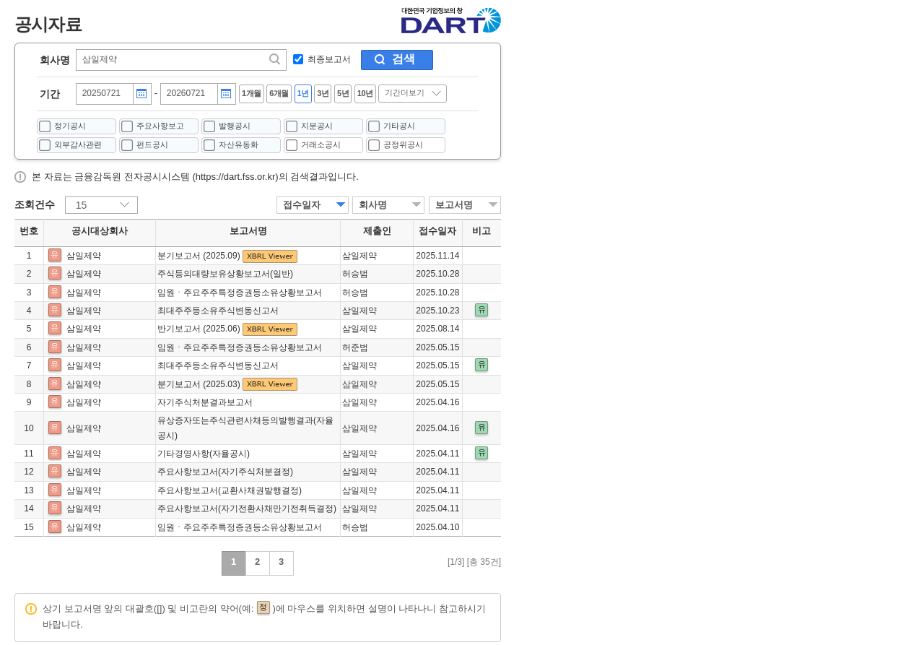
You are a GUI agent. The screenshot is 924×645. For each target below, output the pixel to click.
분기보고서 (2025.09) (200, 256)
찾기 (276, 59)
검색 (403, 59)
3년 (322, 93)
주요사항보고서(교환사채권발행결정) (229, 490)
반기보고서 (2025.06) (200, 329)
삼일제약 (83, 256)
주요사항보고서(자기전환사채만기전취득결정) (246, 508)
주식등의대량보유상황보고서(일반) (225, 274)
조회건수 (34, 204)
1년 (303, 93)
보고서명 (454, 204)
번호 (28, 231)
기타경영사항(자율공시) (203, 454)
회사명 (55, 60)
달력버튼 (141, 94)
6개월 (279, 93)
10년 (365, 93)
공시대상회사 (99, 231)
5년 (343, 93)
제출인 (377, 231)
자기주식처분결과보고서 (205, 402)
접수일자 (302, 204)
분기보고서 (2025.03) (200, 384)
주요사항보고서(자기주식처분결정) (225, 472)
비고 (481, 231)
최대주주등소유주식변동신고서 (218, 311)
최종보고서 (329, 59)
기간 (50, 94)
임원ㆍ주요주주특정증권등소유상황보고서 (239, 292)
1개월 (251, 93)
